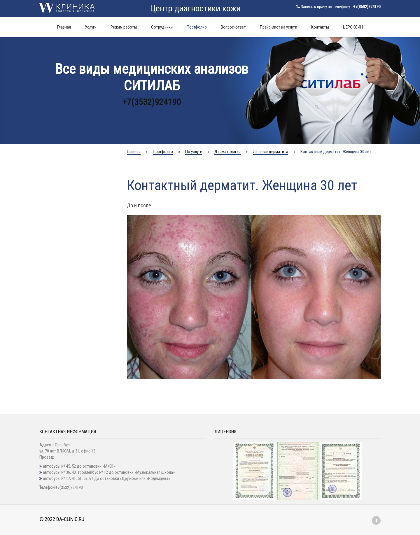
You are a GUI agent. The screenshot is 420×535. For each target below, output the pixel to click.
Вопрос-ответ (233, 27)
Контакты (320, 27)
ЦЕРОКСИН (353, 27)
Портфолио (197, 27)
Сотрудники (162, 27)
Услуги (91, 27)
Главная (64, 27)
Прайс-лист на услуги (278, 27)
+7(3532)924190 (367, 6)
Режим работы (124, 27)
